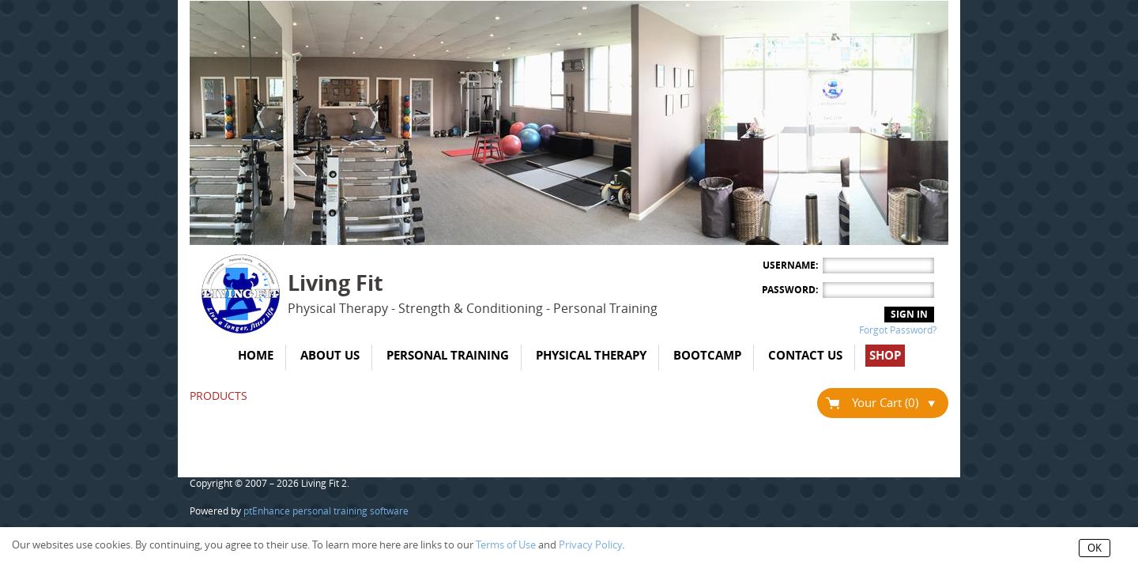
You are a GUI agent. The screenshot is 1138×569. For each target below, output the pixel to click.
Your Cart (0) (893, 403)
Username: (790, 265)
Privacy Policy (590, 545)
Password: (790, 290)
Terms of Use (506, 545)
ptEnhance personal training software (326, 511)
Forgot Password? (897, 330)
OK (1094, 548)
